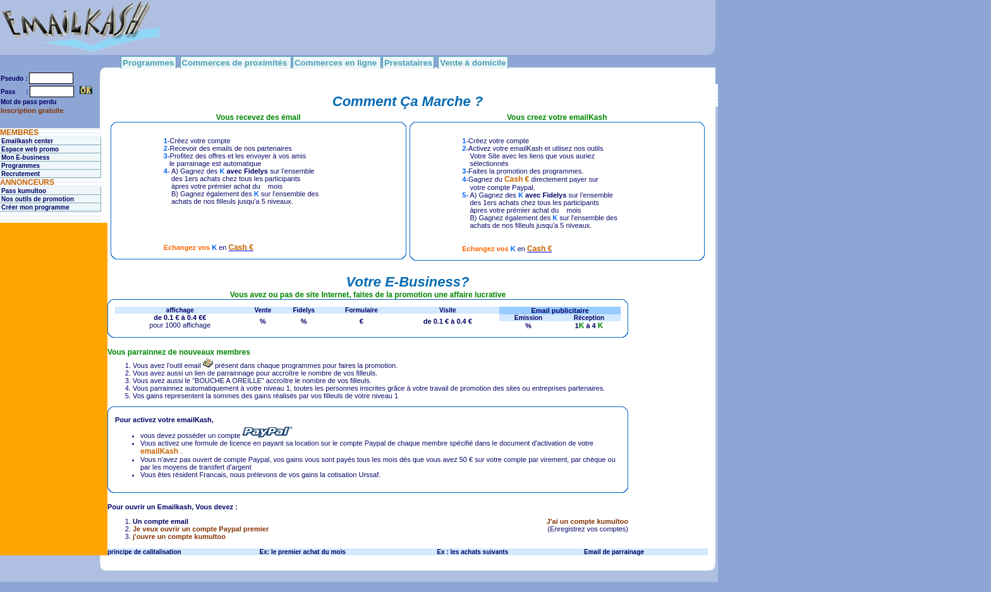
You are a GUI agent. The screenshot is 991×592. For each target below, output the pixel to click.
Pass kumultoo (23, 190)
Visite (447, 310)
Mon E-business (25, 157)
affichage (180, 310)
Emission (528, 317)
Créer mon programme (35, 207)
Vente (263, 310)
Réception (589, 317)
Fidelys (303, 310)
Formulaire (361, 310)
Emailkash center (27, 141)
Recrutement (20, 173)
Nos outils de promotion (37, 199)
